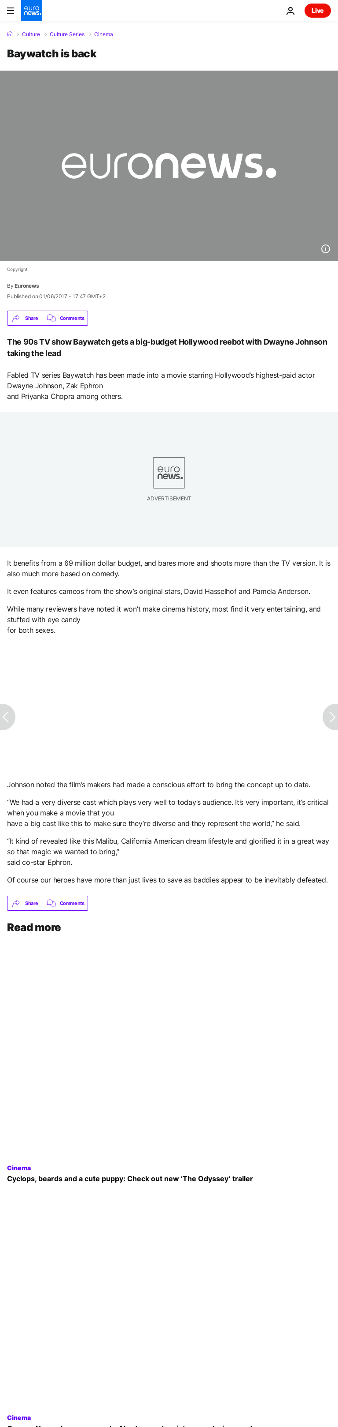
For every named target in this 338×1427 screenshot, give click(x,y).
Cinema (103, 34)
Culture (31, 34)
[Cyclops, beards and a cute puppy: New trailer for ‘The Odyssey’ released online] (169, 1179)
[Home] (9, 34)
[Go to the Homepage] (31, 10)
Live (318, 10)
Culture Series (67, 34)
